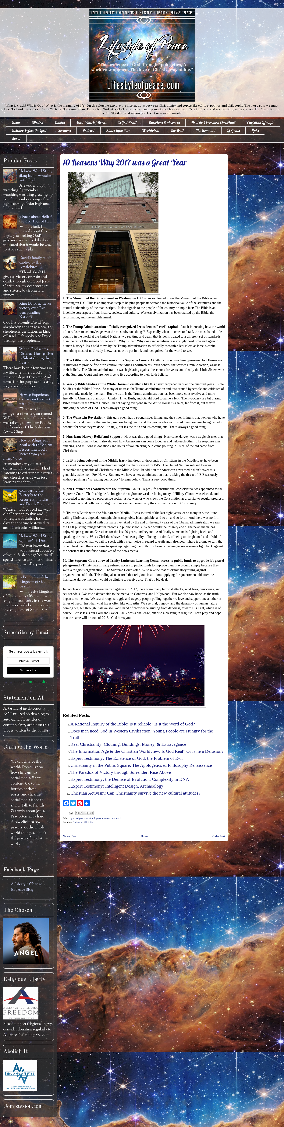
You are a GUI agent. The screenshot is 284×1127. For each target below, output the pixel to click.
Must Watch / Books (91, 122)
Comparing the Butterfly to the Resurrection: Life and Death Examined (36, 497)
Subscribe (28, 670)
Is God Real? (127, 122)
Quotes (60, 122)
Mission (37, 122)
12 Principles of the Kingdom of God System (34, 582)
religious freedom (101, 818)
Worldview (150, 130)
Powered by (28, 681)
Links (255, 130)
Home (16, 122)
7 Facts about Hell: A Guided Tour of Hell (36, 219)
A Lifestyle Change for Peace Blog (26, 887)
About (16, 138)
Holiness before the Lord (29, 130)
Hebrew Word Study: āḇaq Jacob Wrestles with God (36, 176)
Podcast (88, 130)
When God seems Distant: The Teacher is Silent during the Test (36, 356)
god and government (81, 818)
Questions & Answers (164, 122)
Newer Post (69, 836)
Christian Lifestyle (260, 122)
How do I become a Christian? (213, 122)
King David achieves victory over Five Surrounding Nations (35, 310)
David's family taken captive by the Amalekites (35, 262)
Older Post (218, 836)
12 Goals (233, 130)
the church (116, 818)
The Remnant (206, 130)
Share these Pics (118, 130)
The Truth (177, 130)
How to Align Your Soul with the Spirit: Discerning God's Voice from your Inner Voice (27, 450)
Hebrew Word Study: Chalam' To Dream (36, 539)
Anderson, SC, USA (83, 821)
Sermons (64, 130)
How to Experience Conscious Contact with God (34, 399)
